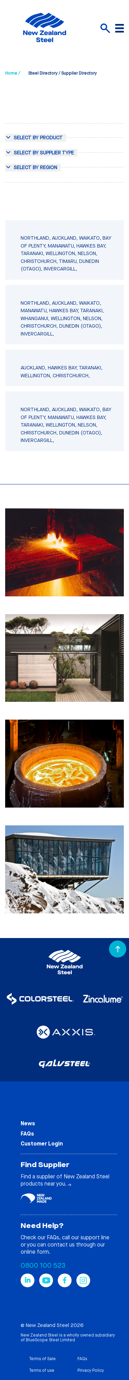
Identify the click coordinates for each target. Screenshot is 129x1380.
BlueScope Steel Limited (50, 1340)
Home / (12, 73)
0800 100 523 (43, 1265)
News (28, 1123)
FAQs (27, 1133)
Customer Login (42, 1143)
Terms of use (41, 1370)
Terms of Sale (42, 1359)
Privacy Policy (90, 1370)
